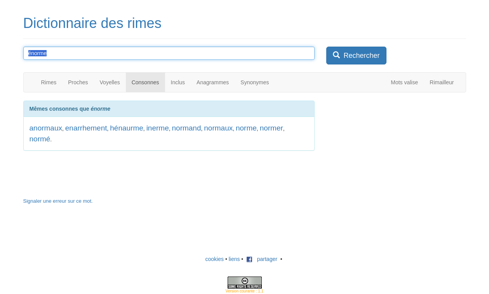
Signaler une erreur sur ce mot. (58, 201)
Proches (78, 82)
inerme (157, 128)
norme (246, 128)
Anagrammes (213, 82)
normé (40, 139)
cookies (214, 259)
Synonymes (254, 82)
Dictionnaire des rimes (92, 23)
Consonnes (145, 82)
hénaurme (126, 128)
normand (186, 128)
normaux (218, 128)
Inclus (178, 82)
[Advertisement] (384, 149)
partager (261, 259)
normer (271, 128)
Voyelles (110, 82)
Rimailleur (442, 82)
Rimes (49, 82)
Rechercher (356, 55)
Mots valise (404, 82)
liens (234, 259)
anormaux (46, 128)
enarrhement (86, 128)
